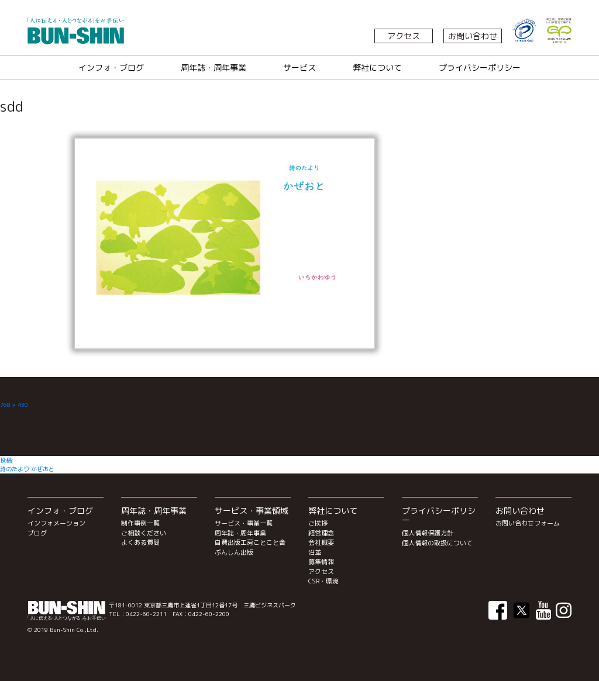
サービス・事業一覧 (244, 523)
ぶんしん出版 (234, 552)
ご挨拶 (318, 523)
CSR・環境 (323, 581)
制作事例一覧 (140, 523)
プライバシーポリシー (480, 67)
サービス (299, 67)
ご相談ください (143, 533)
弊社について (377, 67)
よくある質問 (140, 542)
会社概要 (321, 542)
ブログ (37, 533)
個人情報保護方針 (427, 533)
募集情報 (321, 561)
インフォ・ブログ (111, 67)
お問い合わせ (472, 36)
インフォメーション (56, 523)
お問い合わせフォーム (527, 523)
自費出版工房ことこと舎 (250, 542)
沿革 (314, 552)
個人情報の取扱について (437, 543)
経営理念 (321, 533)
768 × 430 (14, 404)
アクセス (403, 36)
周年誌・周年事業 (213, 67)
